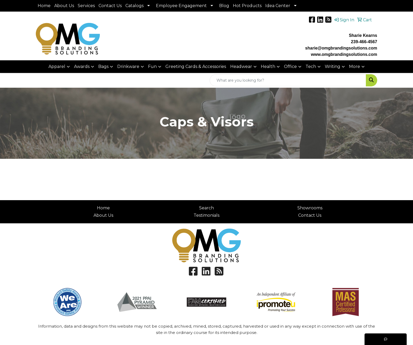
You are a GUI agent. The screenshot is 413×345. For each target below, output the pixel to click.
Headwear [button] (241, 66)
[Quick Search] (288, 80)
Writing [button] (332, 66)
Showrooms (309, 207)
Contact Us (110, 5)
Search (206, 207)
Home (44, 5)
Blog (224, 5)
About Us (64, 5)
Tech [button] (311, 66)
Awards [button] (82, 66)
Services (86, 5)
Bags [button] (103, 66)
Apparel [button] (56, 66)
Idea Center (277, 5)
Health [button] (268, 66)
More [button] (354, 66)
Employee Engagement (181, 5)
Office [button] (290, 66)
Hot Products (247, 5)
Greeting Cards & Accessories (195, 66)
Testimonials (206, 215)
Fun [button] (152, 66)
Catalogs (134, 5)
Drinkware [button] (128, 66)
